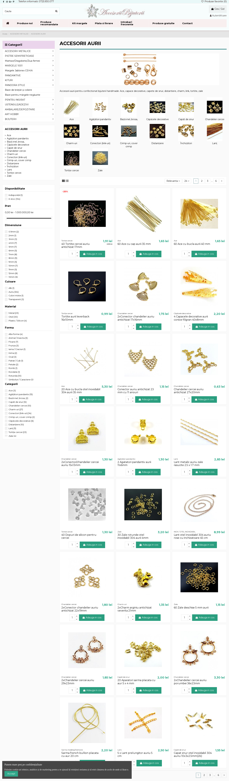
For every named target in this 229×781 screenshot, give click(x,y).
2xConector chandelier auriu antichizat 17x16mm (136, 318)
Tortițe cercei (71, 170)
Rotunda (15, 375)
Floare (13, 341)
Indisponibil (16, 195)
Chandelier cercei (214, 119)
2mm (12, 235)
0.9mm (14, 231)
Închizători (186, 143)
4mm (13, 243)
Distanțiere (157, 143)
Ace (71, 119)
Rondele (14, 372)
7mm (13, 254)
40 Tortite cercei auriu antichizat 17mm (75, 245)
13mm (13, 277)
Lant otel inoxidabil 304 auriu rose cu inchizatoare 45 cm (192, 536)
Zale (100, 170)
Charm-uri (71, 143)
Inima (13, 353)
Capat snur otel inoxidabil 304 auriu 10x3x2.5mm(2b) (193, 754)
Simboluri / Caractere (21, 379)
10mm (13, 265)
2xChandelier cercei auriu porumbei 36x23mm (190, 682)
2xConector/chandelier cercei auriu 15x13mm (80, 464)
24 (186, 181)
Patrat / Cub (16, 360)
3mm (13, 239)
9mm (13, 262)
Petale (13, 364)
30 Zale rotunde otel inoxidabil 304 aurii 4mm (133, 536)
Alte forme (16, 334)
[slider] (6, 218)
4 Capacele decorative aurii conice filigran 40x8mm (191, 318)
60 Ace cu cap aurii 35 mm (134, 243)
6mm (13, 250)
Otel (13, 317)
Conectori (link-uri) (100, 143)
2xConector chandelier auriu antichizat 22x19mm (79, 609)
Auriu (14, 292)
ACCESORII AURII (16, 129)
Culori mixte (16, 295)
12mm (13, 273)
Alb (11, 288)
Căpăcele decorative (157, 119)
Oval (12, 357)
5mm (13, 246)
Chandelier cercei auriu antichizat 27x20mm (189, 391)
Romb (13, 368)
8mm (13, 258)
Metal (14, 313)
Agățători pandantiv (100, 119)
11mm (13, 269)
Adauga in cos (92, 253)
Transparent (16, 299)
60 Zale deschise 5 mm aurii (191, 607)
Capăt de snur (186, 119)
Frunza (14, 345)
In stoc (14, 199)
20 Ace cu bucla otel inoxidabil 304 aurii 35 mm (80, 391)
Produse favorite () (214, 1)
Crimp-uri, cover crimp (129, 145)
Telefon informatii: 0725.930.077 (36, 1)
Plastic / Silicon (18, 320)
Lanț (214, 143)
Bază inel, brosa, (129, 119)
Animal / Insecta (18, 338)
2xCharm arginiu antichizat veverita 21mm (135, 609)
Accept (11, 773)
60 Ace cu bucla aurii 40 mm (192, 243)
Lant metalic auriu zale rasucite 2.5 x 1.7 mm (188, 464)
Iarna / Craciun (17, 349)
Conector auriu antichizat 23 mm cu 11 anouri (136, 391)
